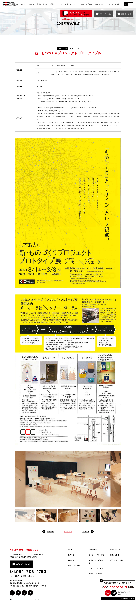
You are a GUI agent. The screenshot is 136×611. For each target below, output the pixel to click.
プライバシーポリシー (118, 562)
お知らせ (71, 557)
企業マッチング (76, 5)
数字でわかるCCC (74, 567)
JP (126, 5)
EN (130, 5)
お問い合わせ (115, 557)
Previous (20, 481)
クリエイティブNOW (89, 5)
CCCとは (42, 5)
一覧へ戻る (68, 533)
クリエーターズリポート (114, 5)
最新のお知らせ (52, 5)
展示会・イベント (63, 5)
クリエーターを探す (106, 14)
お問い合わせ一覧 (127, 14)
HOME (36, 5)
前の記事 (50, 533)
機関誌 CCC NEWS (96, 575)
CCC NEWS (101, 5)
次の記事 (85, 533)
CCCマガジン (94, 551)
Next (116, 484)
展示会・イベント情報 (97, 557)
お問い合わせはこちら (24, 566)
